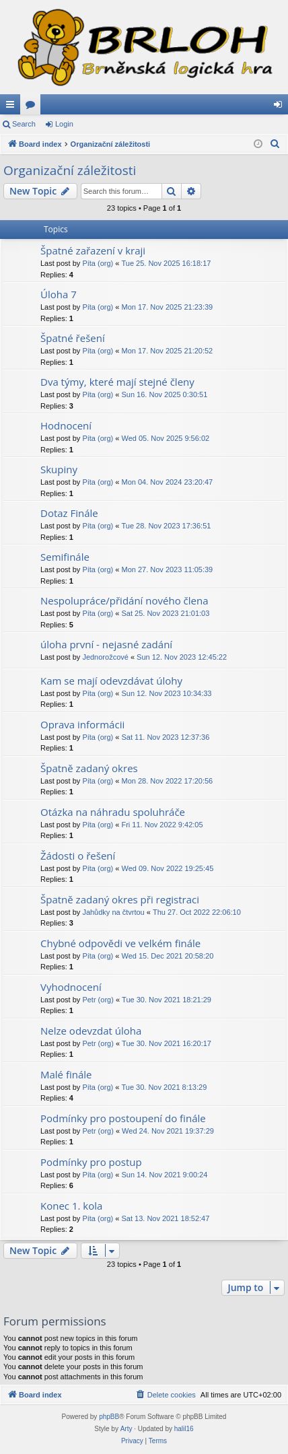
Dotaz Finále (69, 513)
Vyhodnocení (71, 987)
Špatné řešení (72, 338)
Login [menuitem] (281, 107)
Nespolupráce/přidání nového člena (124, 600)
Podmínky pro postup (91, 1162)
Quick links (12, 107)
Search (24, 124)
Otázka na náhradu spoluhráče (112, 812)
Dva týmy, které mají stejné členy (117, 381)
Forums (33, 107)
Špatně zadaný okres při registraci (119, 899)
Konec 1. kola (71, 1205)
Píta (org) (97, 263)
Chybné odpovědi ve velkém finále (120, 943)
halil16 (184, 1428)
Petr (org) (97, 1000)
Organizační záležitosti (69, 170)
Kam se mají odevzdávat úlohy (111, 680)
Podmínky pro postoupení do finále (123, 1118)
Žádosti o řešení (77, 855)
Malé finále (66, 1074)
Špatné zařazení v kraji (92, 250)
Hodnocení (66, 425)
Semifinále (64, 556)
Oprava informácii (82, 724)
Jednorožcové (105, 657)
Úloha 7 (58, 294)
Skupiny (58, 469)
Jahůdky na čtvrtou (113, 912)
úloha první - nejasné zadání (106, 644)
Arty (126, 1428)
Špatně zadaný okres (89, 768)
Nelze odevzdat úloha (90, 1030)
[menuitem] (275, 144)
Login (64, 124)
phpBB (109, 1416)
